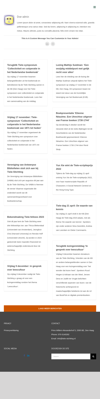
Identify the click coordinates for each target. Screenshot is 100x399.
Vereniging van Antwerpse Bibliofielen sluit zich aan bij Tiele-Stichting (22, 168)
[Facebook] (24, 355)
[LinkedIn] (28, 355)
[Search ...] (70, 356)
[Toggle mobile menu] (94, 7)
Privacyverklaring (11, 330)
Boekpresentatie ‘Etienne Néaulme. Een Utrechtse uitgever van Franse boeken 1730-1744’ (74, 117)
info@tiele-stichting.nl (66, 338)
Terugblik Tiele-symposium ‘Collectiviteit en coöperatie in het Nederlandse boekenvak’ (23, 68)
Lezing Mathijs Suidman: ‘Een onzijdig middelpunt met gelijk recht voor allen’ (72, 68)
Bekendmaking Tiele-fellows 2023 (25, 217)
